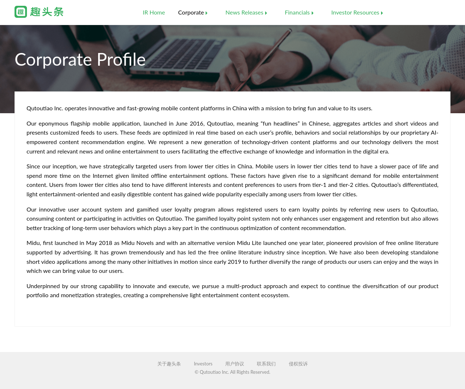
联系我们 (266, 363)
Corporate (191, 12)
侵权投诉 (298, 363)
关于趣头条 (169, 363)
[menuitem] (154, 12)
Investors (203, 363)
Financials (297, 12)
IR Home (154, 12)
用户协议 (234, 363)
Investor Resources (355, 12)
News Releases (244, 12)
